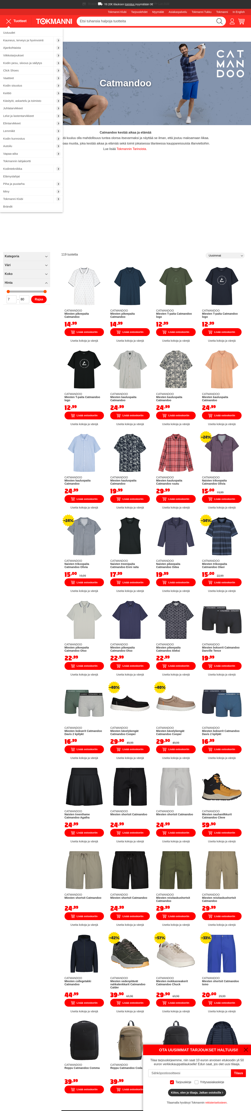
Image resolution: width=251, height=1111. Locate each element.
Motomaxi (124, 1090)
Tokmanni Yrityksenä (132, 1044)
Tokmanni (222, 12)
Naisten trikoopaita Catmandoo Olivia (229, 426)
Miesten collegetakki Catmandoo (137, 863)
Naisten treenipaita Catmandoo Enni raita (169, 498)
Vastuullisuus (127, 1072)
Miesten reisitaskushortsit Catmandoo (199, 792)
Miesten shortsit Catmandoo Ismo (229, 862)
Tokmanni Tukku (201, 12)
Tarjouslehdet (139, 12)
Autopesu (83, 1055)
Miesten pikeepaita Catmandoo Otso (140, 570)
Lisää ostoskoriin (141, 302)
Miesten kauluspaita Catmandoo (166, 355)
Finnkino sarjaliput (89, 1071)
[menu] (18, 21)
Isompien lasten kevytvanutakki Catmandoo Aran (229, 940)
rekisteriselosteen (216, 1102)
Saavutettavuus (128, 1078)
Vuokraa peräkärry (90, 1060)
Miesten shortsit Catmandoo (169, 717)
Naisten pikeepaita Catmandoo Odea (199, 496)
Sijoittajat (124, 1066)
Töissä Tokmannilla (131, 1049)
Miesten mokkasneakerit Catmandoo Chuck (198, 865)
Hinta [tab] (74, 266)
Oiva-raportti (126, 1085)
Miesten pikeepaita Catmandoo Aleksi (196, 572)
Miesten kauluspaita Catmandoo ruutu (199, 426)
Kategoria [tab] (78, 239)
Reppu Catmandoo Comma (136, 940)
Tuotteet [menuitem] (16, 21)
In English (239, 12)
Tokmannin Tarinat (130, 1055)
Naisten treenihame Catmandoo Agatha (136, 720)
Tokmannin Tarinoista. (163, 128)
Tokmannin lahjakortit (91, 1077)
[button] (232, 21)
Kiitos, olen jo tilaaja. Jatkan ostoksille (197, 1092)
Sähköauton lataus (90, 1066)
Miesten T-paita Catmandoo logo (199, 282)
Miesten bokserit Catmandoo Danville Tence (229, 570)
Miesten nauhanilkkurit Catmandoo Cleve (229, 718)
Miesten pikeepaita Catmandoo (136, 284)
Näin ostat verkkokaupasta (177, 1044)
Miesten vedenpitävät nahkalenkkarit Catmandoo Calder (168, 866)
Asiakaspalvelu (178, 12)
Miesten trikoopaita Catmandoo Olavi (229, 496)
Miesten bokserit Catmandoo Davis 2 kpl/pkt (140, 644)
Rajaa (105, 282)
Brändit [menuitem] (8, 206)
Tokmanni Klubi (117, 12)
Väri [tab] (73, 248)
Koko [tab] (74, 257)
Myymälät (158, 12)
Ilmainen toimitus (98, 3)
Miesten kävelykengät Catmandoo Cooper (167, 646)
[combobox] (151, 21)
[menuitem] (31, 33)
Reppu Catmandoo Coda (170, 939)
